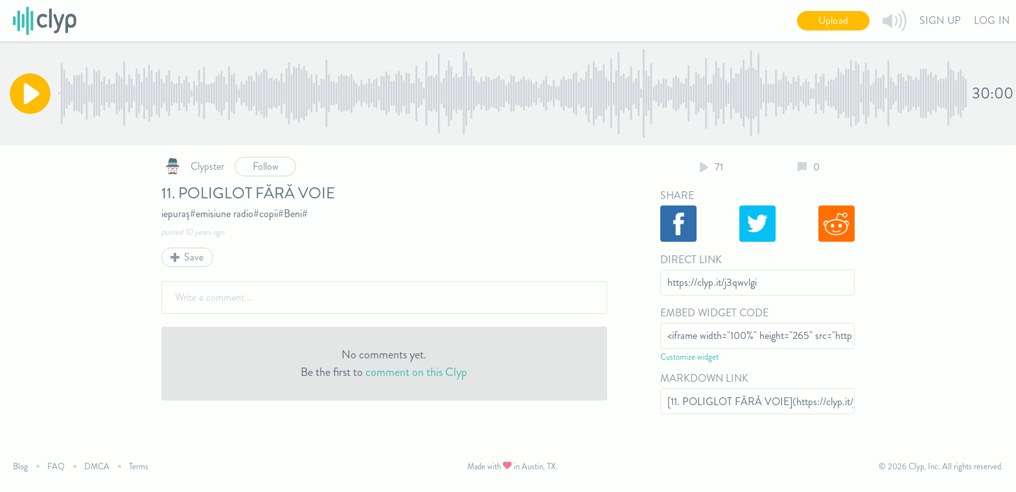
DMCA (97, 466)
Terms (138, 466)
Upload (833, 20)
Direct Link (691, 259)
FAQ (56, 466)
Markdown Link (704, 378)
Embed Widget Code (714, 312)
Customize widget (689, 357)
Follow (266, 166)
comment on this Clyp (416, 372)
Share (677, 195)
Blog (20, 466)
